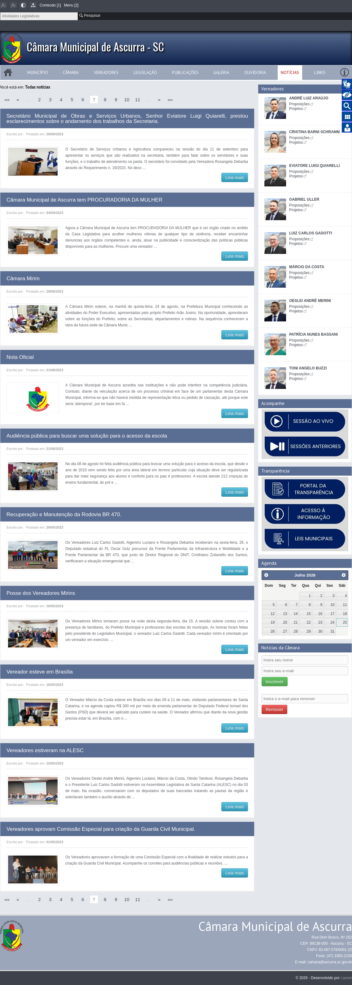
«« (7, 99)
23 (320, 622)
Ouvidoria (255, 72)
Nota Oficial (20, 357)
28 (295, 631)
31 (332, 631)
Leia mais (234, 177)
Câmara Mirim (23, 278)
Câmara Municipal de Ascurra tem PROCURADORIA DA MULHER (85, 200)
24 (332, 622)
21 (295, 622)
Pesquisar (90, 15)
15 (309, 614)
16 (320, 614)
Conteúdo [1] (50, 5)
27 (285, 631)
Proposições (299, 104)
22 (309, 622)
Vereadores (106, 72)
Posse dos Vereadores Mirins (41, 593)
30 (320, 631)
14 (295, 614)
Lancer (346, 978)
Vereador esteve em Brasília (40, 672)
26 (273, 631)
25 (345, 622)
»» (170, 99)
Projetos (296, 109)
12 (273, 614)
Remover (274, 709)
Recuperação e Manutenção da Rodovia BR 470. (64, 514)
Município (37, 72)
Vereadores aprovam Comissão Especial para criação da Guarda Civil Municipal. (101, 829)
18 (345, 614)
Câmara (71, 72)
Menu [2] (71, 5)
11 (137, 99)
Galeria (221, 72)
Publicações (185, 72)
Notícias (290, 72)
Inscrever (275, 681)
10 (126, 99)
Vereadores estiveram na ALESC (45, 750)
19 (273, 622)
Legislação (145, 72)
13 (285, 614)
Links (319, 72)
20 (285, 622)
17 (332, 614)
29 (309, 631)
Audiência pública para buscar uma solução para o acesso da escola (87, 436)
